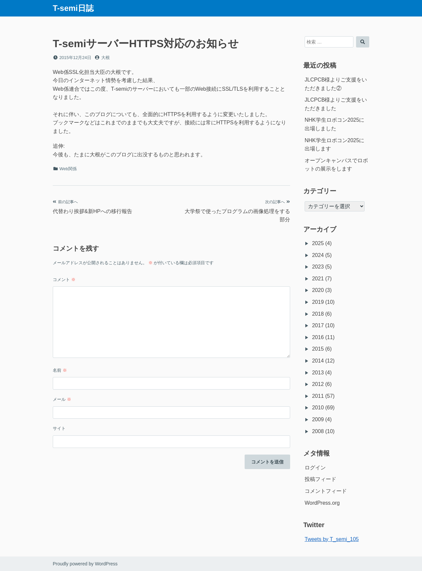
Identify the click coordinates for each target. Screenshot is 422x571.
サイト (59, 428)
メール (62, 399)
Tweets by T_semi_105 (332, 539)
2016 (318, 337)
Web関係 (68, 168)
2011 (318, 396)
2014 (318, 361)
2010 (318, 407)
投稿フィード (320, 479)
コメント (64, 279)
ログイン (315, 467)
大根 (105, 57)
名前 (60, 370)
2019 (318, 302)
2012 (318, 384)
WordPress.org (322, 503)
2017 (318, 325)
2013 (318, 372)
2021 (318, 278)
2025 (318, 243)
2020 (318, 290)
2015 (318, 349)
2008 (318, 431)
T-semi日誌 (73, 8)
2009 (318, 419)
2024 (318, 255)
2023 (318, 267)
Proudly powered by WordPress (85, 563)
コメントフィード (326, 491)
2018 (318, 314)
